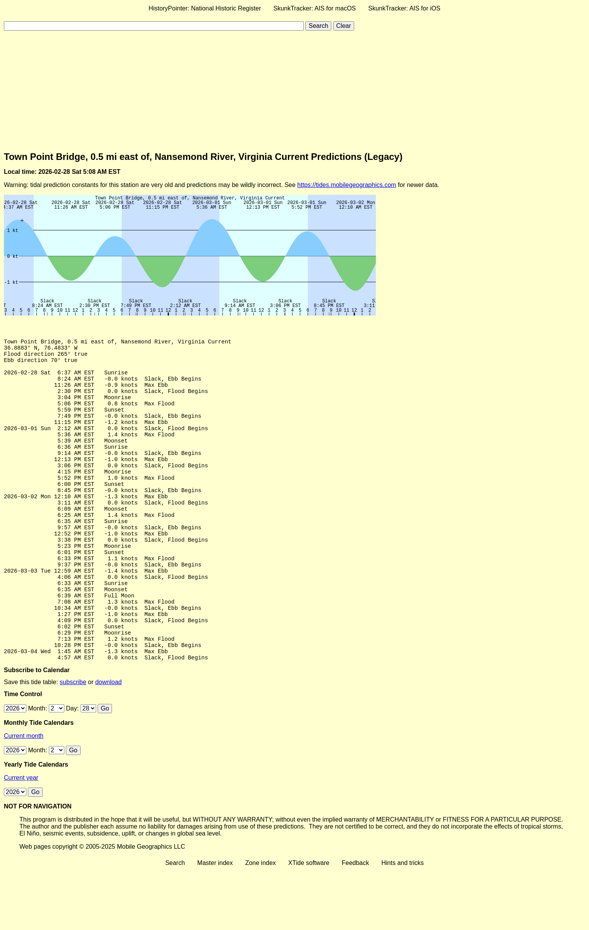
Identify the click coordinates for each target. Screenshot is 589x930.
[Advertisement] (294, 91)
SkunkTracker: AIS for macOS (314, 8)
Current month (23, 796)
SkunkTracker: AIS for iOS (404, 8)
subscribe (73, 742)
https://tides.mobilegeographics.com (346, 185)
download (108, 742)
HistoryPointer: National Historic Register (205, 8)
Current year (21, 838)
